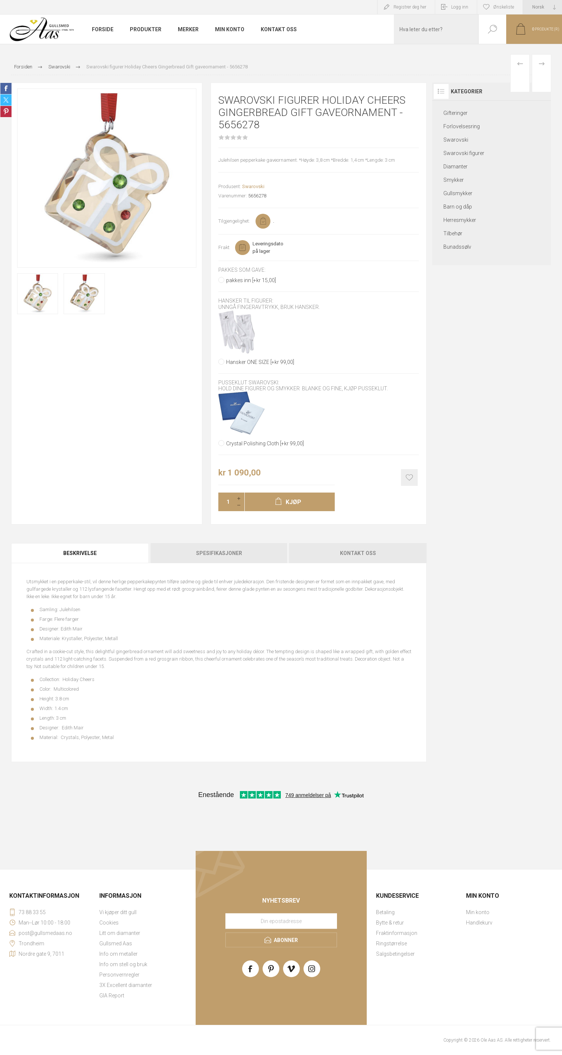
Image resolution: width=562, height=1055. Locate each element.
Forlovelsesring (461, 126)
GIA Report (111, 995)
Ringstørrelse (391, 943)
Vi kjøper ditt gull (118, 912)
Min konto (477, 912)
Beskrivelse (80, 553)
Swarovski (253, 186)
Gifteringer (455, 113)
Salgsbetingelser (395, 954)
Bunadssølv (457, 247)
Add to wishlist (409, 477)
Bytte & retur (390, 923)
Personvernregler (119, 975)
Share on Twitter (6, 100)
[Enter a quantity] (225, 502)
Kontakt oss (358, 553)
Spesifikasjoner (219, 553)
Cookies (109, 923)
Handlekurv (479, 923)
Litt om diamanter (119, 933)
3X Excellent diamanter (125, 985)
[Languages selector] (542, 7)
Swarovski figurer (463, 153)
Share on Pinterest (6, 111)
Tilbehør (452, 233)
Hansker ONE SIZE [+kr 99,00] (260, 362)
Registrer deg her (410, 7)
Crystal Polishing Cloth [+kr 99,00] (265, 443)
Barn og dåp (457, 207)
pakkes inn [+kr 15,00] (251, 280)
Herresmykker (459, 220)
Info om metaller (118, 954)
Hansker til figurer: (245, 301)
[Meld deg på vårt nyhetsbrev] (281, 921)
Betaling (385, 912)
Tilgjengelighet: (234, 221)
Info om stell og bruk (123, 964)
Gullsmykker (457, 193)
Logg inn (459, 7)
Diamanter (455, 167)
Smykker (453, 180)
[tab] (80, 553)
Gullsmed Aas (115, 943)
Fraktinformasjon (396, 933)
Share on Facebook (6, 88)
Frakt (223, 247)
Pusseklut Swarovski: (248, 382)
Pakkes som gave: (242, 270)
